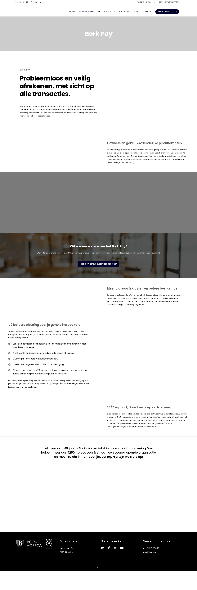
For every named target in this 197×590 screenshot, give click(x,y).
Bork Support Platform (169, 2)
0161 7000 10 (153, 567)
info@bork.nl (149, 571)
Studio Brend (101, 586)
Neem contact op (167, 11)
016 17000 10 (150, 2)
